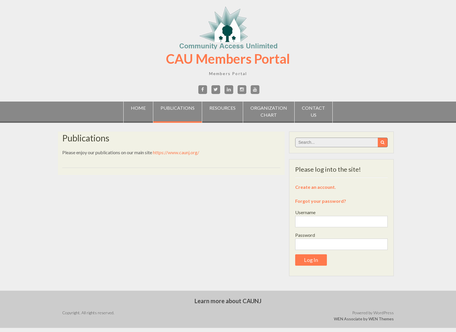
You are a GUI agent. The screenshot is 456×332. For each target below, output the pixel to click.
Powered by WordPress (373, 312)
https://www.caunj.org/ (176, 152)
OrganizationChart (268, 111)
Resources (222, 111)
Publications (178, 108)
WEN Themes (381, 318)
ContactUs (313, 111)
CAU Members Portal (228, 59)
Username (305, 212)
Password (305, 235)
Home (138, 111)
